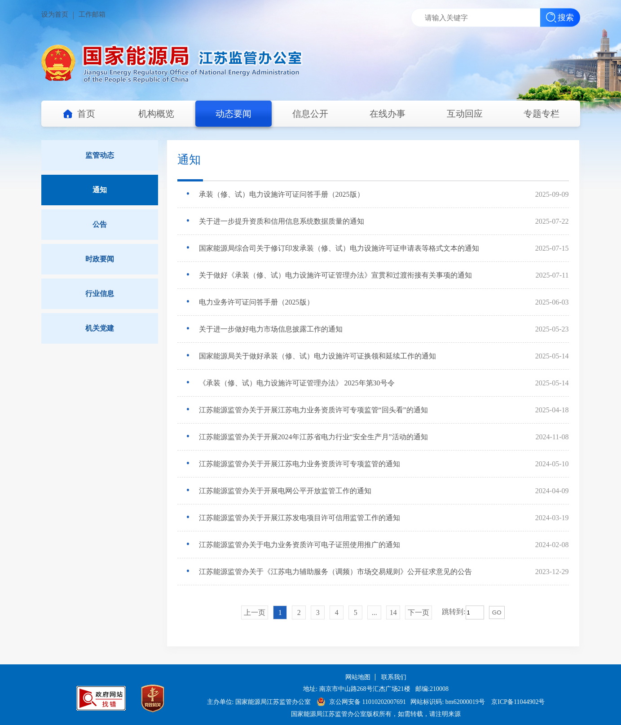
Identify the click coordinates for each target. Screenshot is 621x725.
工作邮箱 (92, 14)
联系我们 (393, 677)
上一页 (254, 612)
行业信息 (99, 293)
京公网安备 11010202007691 (368, 701)
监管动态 (99, 155)
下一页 (418, 612)
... (374, 612)
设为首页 (54, 14)
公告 (99, 224)
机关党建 (99, 328)
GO (497, 612)
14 (393, 612)
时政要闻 (99, 259)
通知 (99, 190)
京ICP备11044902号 (518, 701)
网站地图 (357, 677)
